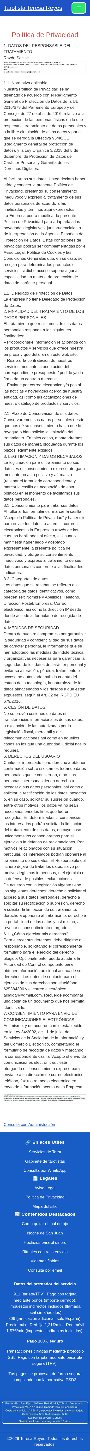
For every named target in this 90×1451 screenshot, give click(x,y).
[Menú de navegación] (79, 8)
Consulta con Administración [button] (29, 1124)
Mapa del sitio (45, 1206)
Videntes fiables (45, 1261)
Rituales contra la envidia (45, 1252)
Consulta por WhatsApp (45, 1170)
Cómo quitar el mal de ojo (45, 1223)
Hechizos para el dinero (45, 1242)
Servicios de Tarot (45, 1152)
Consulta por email (45, 1270)
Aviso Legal (45, 1188)
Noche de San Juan (45, 1233)
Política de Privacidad (45, 1197)
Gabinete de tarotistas (45, 1161)
